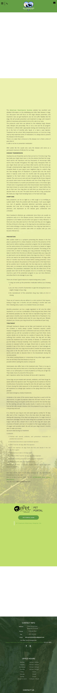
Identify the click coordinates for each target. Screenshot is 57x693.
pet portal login (28, 517)
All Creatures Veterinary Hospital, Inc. (29, 523)
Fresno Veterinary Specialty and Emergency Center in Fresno (25, 642)
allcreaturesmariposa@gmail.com (34, 637)
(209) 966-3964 (32, 631)
